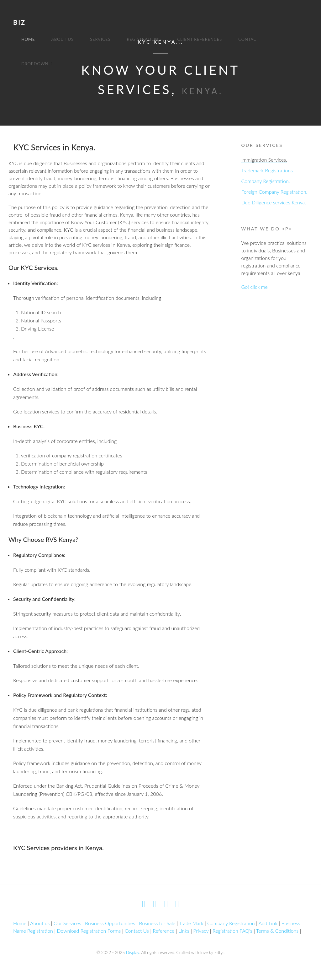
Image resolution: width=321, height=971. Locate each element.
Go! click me (254, 287)
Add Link (268, 923)
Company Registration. (265, 181)
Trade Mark (191, 923)
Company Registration (231, 923)
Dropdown (35, 63)
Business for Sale (157, 923)
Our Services (67, 923)
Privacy (200, 931)
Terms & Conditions (277, 931)
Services (100, 39)
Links (183, 931)
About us (62, 39)
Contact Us (137, 931)
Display (132, 952)
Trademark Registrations (267, 170)
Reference (163, 931)
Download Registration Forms (89, 931)
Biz (19, 22)
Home (28, 39)
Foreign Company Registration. (274, 192)
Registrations (144, 39)
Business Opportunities (110, 923)
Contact (248, 39)
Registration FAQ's (232, 931)
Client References (199, 39)
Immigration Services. (264, 160)
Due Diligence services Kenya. (273, 202)
